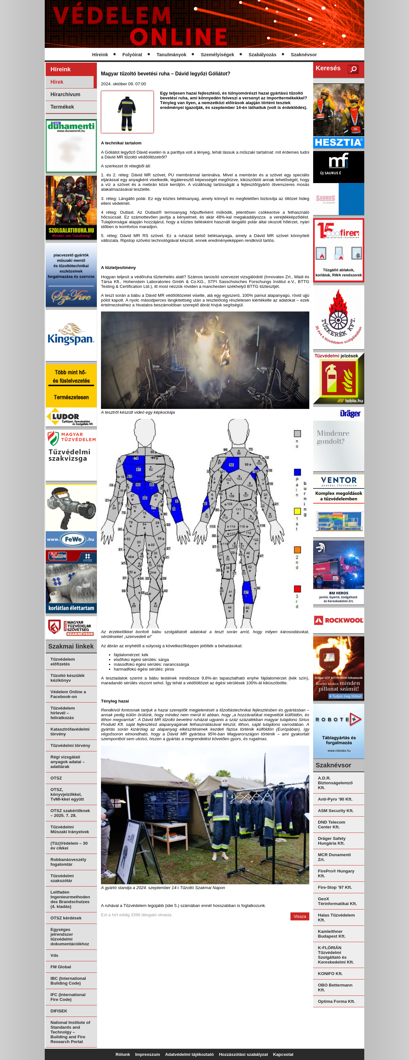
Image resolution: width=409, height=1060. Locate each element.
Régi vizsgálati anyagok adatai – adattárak (67, 762)
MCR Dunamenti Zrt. (334, 857)
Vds (54, 955)
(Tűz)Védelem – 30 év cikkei (69, 845)
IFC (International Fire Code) (68, 997)
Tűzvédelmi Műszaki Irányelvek (69, 829)
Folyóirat (132, 54)
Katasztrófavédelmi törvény (69, 731)
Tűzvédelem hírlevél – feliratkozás (62, 713)
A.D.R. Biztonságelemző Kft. (335, 783)
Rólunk (123, 1054)
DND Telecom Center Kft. (331, 824)
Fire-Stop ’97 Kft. (335, 887)
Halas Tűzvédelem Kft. (336, 917)
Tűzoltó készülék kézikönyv (67, 678)
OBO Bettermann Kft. (335, 987)
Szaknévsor (304, 54)
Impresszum (147, 1054)
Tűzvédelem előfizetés (62, 661)
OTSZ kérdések (65, 918)
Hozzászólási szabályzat (243, 1054)
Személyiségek (217, 54)
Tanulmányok (171, 54)
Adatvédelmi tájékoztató (189, 1054)
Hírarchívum (65, 94)
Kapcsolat (283, 1054)
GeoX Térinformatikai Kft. (337, 901)
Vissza (300, 916)
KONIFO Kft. (330, 973)
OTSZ (56, 778)
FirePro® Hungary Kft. (336, 873)
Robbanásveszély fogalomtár (68, 862)
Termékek (62, 107)
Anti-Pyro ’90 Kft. (335, 799)
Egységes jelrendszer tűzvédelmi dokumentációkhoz (69, 936)
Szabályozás (262, 54)
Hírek (56, 82)
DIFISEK (58, 1011)
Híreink (100, 54)
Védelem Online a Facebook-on (68, 694)
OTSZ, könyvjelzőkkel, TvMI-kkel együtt (67, 794)
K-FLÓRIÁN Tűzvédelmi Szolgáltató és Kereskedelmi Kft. (336, 954)
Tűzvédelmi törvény (70, 745)
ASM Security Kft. (336, 810)
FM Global (60, 966)
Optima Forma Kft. (336, 1001)
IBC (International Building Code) (68, 981)
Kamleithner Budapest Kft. (332, 934)
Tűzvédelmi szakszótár (62, 878)
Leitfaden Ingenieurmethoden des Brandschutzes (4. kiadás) (70, 899)
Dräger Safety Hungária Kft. (332, 841)
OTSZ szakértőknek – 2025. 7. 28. (70, 813)
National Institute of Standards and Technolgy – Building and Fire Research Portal (70, 1032)
